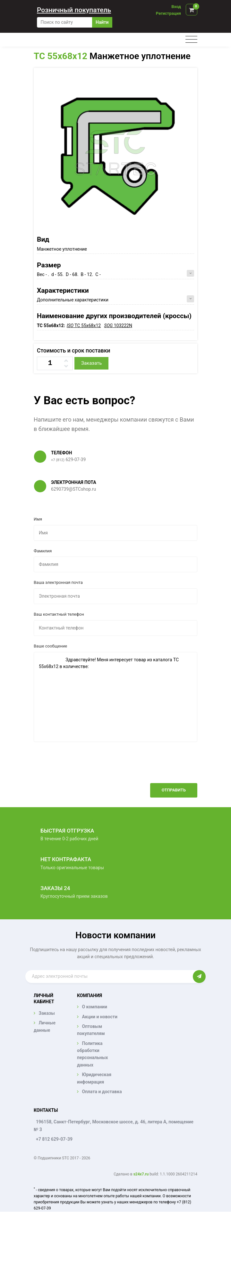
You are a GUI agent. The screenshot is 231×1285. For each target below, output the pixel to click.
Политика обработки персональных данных (92, 1054)
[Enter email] (109, 976)
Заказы (46, 1013)
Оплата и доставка (102, 1091)
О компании (94, 1006)
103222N (118, 325)
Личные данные (45, 1026)
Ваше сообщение (50, 646)
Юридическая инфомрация (94, 1078)
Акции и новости (99, 1016)
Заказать (91, 363)
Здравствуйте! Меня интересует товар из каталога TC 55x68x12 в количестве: (115, 697)
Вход (176, 6)
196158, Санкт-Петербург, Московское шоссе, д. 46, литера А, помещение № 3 (113, 1125)
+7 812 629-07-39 (54, 1139)
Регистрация (168, 13)
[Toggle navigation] (191, 39)
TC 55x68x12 (60, 56)
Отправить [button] (174, 790)
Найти (102, 22)
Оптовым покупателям (91, 1030)
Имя (38, 519)
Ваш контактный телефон (59, 614)
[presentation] (148, 767)
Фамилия (43, 551)
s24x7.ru (141, 1174)
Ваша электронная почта (58, 582)
